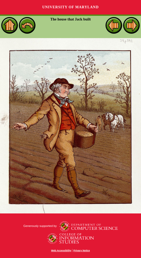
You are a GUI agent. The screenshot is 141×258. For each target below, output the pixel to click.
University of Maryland (70, 7)
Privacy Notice (81, 250)
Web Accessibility (61, 250)
